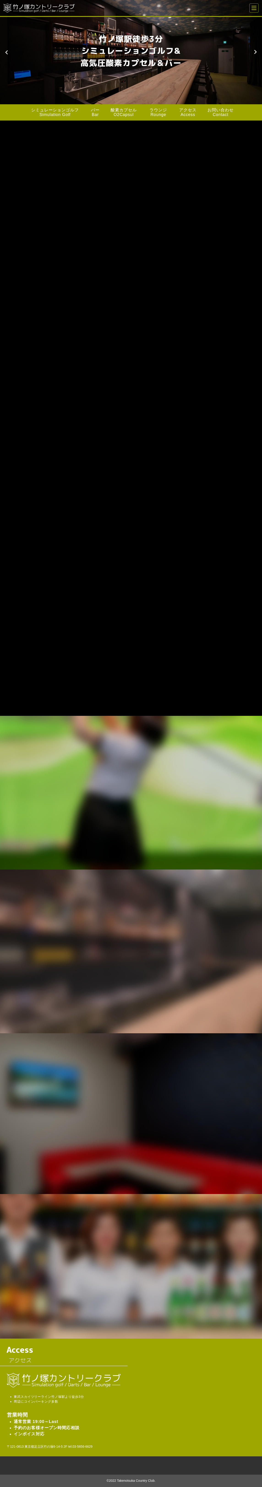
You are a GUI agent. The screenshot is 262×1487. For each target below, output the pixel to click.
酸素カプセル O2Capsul (123, 112)
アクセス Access (187, 112)
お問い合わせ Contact (220, 112)
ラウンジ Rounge (158, 112)
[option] (131, 52)
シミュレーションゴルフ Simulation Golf (55, 112)
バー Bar (95, 112)
